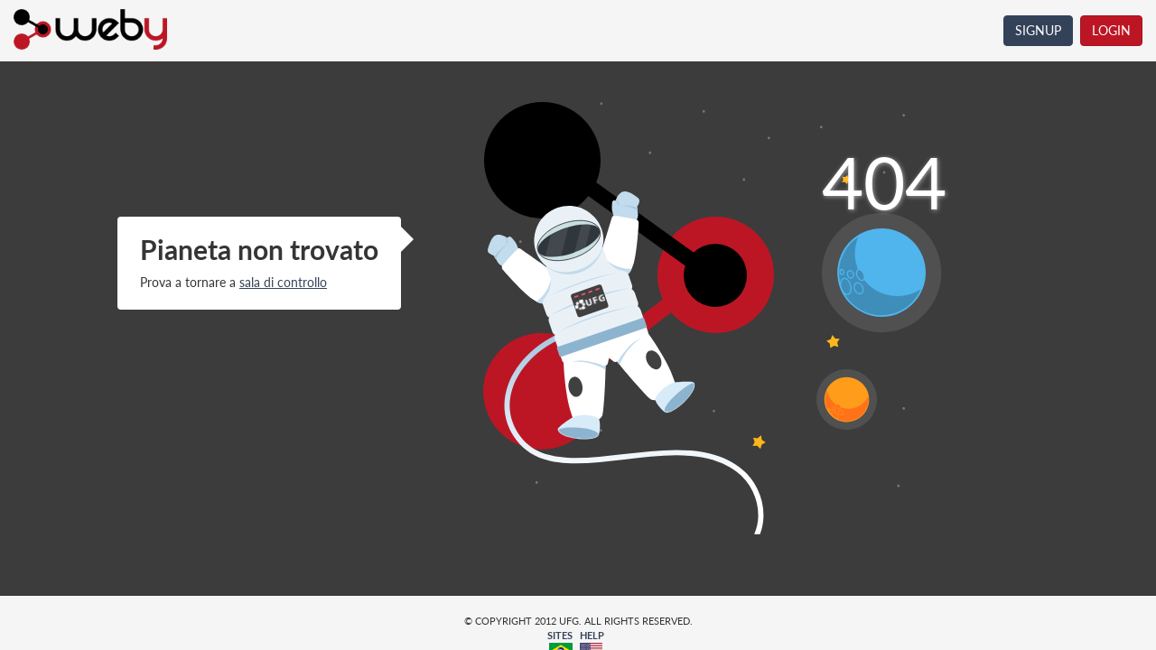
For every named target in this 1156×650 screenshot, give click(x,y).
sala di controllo (283, 282)
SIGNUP (1038, 30)
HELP (592, 635)
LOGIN (1111, 30)
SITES (560, 635)
